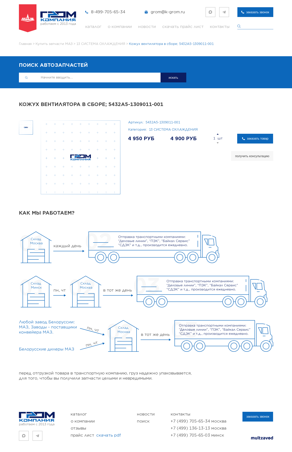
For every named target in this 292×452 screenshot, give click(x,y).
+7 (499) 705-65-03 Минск (197, 435)
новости (147, 26)
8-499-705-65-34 (108, 12)
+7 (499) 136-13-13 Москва (198, 428)
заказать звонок (257, 12)
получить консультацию (252, 156)
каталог (93, 26)
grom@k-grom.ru (168, 12)
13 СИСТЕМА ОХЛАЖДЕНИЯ (173, 130)
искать (173, 77)
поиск (143, 421)
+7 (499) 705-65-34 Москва (198, 421)
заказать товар (257, 138)
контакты (220, 26)
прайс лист (96, 435)
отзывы (78, 428)
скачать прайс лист (183, 26)
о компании (120, 26)
